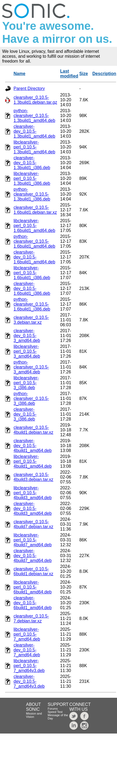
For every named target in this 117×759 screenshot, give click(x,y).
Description (104, 73)
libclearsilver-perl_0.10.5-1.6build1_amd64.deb (34, 225)
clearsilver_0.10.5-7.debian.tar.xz (31, 618)
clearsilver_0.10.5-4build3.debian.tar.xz (33, 477)
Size (83, 73)
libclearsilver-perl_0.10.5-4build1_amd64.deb (33, 461)
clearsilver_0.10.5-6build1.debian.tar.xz (33, 571)
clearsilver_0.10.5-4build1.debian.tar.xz (33, 430)
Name (19, 73)
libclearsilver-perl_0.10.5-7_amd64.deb (27, 634)
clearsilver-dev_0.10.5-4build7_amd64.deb (33, 555)
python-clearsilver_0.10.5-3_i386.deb (31, 398)
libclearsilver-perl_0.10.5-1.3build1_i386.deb (32, 178)
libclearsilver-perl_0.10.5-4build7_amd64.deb (33, 540)
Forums (53, 708)
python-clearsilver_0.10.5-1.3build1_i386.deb (32, 194)
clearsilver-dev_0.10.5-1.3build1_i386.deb (32, 163)
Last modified (69, 73)
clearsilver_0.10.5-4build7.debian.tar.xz (33, 524)
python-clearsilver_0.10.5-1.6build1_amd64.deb (34, 241)
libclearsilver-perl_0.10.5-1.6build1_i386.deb (32, 273)
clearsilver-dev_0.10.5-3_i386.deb (25, 414)
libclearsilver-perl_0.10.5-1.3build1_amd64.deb (34, 147)
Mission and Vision (34, 715)
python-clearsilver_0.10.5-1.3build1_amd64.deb (34, 115)
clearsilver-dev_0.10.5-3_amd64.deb (27, 335)
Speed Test (55, 711)
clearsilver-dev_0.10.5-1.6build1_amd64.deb (34, 257)
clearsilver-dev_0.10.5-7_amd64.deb (27, 650)
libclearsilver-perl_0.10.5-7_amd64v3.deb (29, 665)
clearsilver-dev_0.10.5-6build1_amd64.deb (33, 603)
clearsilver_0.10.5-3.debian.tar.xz (31, 320)
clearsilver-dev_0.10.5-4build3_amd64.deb (33, 508)
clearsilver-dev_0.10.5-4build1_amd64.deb (33, 445)
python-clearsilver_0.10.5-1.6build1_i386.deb (32, 304)
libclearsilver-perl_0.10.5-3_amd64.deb (27, 351)
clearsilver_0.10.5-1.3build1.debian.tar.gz (35, 100)
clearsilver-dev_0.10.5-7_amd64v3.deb (29, 681)
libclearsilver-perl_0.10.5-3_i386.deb (26, 383)
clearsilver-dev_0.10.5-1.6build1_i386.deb (32, 288)
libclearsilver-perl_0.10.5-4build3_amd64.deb (33, 493)
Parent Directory (29, 88)
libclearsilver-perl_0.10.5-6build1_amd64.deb (33, 587)
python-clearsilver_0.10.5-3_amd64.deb (31, 367)
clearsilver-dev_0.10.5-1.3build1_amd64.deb (34, 131)
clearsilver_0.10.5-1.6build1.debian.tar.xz (35, 210)
